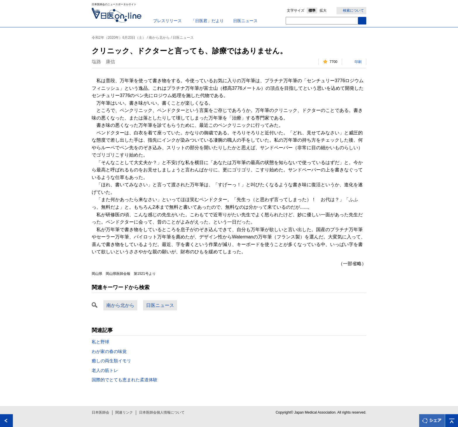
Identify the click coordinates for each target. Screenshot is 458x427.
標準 (311, 10)
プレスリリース (167, 20)
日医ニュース (245, 20)
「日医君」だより (207, 20)
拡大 (323, 10)
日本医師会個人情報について (162, 412)
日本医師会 (100, 412)
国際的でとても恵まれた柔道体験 (124, 379)
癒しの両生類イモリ (111, 360)
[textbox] (322, 20)
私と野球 (100, 341)
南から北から (120, 305)
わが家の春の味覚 (109, 351)
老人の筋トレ (105, 370)
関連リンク (124, 412)
